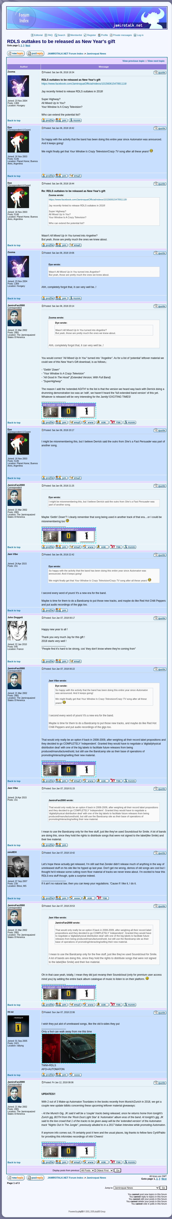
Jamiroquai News (96, 53)
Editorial (37, 35)
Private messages (121, 35)
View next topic (156, 61)
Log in (138, 35)
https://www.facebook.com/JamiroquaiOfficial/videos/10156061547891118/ (84, 83)
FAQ (48, 35)
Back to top (14, 120)
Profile (103, 35)
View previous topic (133, 61)
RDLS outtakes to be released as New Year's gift (61, 41)
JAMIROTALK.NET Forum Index (65, 53)
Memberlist (74, 35)
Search (60, 35)
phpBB (80, 1211)
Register (90, 35)
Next (28, 45)
